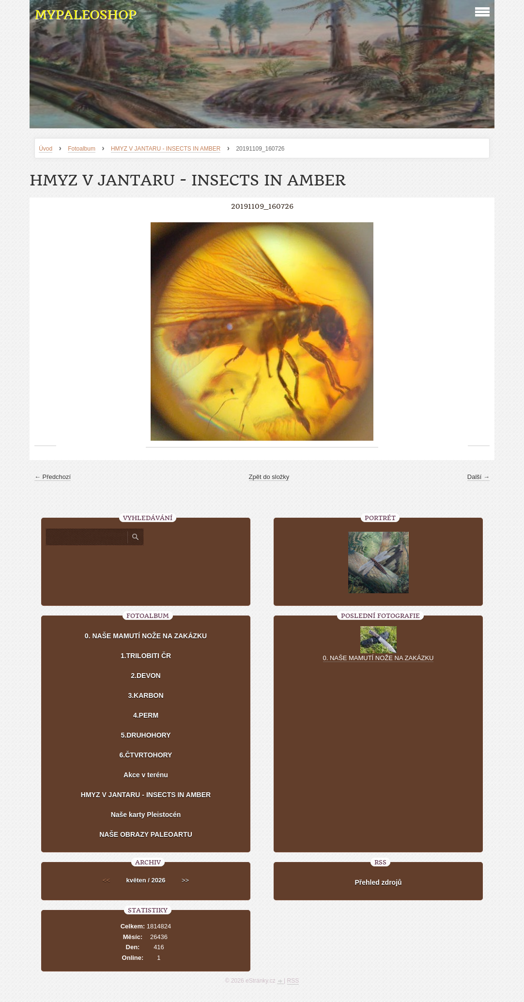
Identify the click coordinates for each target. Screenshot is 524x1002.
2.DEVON (145, 675)
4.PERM (145, 715)
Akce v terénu (145, 775)
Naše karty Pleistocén (146, 814)
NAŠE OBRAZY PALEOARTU (145, 834)
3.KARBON (145, 695)
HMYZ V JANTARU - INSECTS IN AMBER (165, 148)
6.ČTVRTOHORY (146, 755)
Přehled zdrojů (377, 882)
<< (106, 880)
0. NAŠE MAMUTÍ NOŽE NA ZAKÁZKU (146, 636)
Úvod (45, 148)
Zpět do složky (269, 476)
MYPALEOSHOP (85, 14)
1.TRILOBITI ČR (146, 656)
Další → (478, 476)
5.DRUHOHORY (146, 735)
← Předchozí (52, 476)
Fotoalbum (81, 148)
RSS (293, 980)
